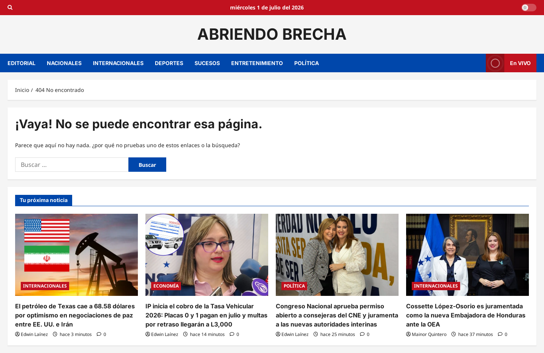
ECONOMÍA (166, 286)
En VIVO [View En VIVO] (508, 63)
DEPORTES (169, 63)
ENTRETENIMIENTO (257, 63)
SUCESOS (207, 63)
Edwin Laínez (34, 334)
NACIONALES (64, 63)
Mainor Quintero (429, 334)
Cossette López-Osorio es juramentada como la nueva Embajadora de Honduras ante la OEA (465, 315)
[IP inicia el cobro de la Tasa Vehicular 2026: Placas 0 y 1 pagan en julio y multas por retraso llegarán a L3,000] (206, 255)
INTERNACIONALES (118, 63)
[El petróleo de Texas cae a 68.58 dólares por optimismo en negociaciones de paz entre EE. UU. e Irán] (76, 255)
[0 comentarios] (101, 334)
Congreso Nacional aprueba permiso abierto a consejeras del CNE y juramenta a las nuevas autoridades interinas (337, 315)
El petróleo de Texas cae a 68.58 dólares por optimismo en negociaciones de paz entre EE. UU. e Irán (75, 315)
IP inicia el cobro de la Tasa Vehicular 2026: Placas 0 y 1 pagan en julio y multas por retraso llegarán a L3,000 (206, 315)
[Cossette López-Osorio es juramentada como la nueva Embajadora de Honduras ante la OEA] (467, 255)
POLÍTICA (306, 63)
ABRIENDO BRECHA (272, 34)
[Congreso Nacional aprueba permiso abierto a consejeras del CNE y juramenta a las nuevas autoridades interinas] (337, 255)
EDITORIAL (22, 63)
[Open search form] (10, 7)
